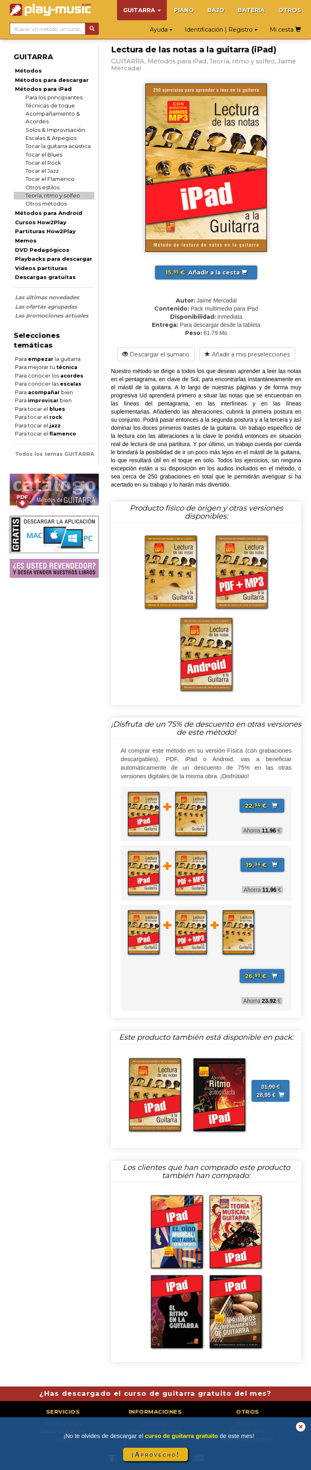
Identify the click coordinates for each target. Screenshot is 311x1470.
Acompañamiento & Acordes (53, 117)
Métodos (28, 70)
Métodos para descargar (52, 80)
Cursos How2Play (40, 222)
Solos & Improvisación (55, 130)
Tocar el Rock (43, 162)
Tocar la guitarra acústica (58, 146)
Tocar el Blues (44, 154)
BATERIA (251, 10)
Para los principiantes (54, 97)
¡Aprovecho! (155, 1454)
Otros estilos (43, 187)
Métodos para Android (48, 213)
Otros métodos (46, 203)
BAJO (215, 10)
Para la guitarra (48, 359)
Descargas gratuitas (45, 277)
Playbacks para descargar (53, 258)
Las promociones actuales (51, 315)
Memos (25, 240)
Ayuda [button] (161, 29)
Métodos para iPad (43, 89)
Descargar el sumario (156, 354)
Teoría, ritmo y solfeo (53, 195)
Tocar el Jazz (42, 170)
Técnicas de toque (50, 105)
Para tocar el (40, 409)
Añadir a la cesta (206, 272)
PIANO (184, 10)
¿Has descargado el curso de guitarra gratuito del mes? (155, 1393)
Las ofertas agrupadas (46, 306)
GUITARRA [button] (142, 10)
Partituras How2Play (45, 231)
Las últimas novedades (47, 297)
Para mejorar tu (46, 367)
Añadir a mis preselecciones (247, 354)
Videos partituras (41, 268)
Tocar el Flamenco (50, 179)
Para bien (44, 392)
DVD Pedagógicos (42, 250)
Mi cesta (285, 29)
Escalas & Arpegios (51, 138)
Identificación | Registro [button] (221, 29)
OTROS (289, 10)
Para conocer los (49, 376)
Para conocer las (48, 384)
